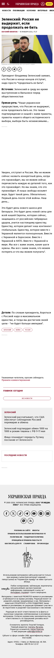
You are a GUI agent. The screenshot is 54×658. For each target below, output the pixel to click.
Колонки (31, 10)
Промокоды (43, 544)
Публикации (19, 10)
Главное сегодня (13, 390)
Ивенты (35, 530)
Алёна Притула (37, 629)
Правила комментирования (16, 380)
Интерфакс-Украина (20, 592)
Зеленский (7, 330)
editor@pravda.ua (34, 631)
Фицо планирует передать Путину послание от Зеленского (24, 438)
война (18, 330)
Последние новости (15, 455)
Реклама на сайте (22, 530)
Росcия (27, 330)
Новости (6, 10)
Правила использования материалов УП (27, 534)
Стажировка (29, 544)
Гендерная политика (33, 537)
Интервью (42, 10)
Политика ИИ (16, 537)
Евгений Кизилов (10, 32)
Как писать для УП (13, 544)
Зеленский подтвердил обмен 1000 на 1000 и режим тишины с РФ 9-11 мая (26, 430)
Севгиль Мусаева (35, 627)
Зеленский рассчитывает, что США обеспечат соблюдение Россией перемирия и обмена (24, 420)
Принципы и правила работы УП (27, 540)
